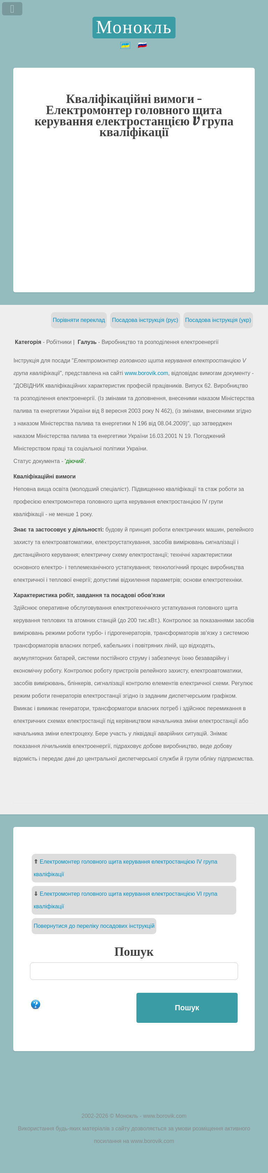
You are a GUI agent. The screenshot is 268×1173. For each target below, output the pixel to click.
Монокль (134, 27)
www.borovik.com (146, 373)
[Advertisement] (134, 215)
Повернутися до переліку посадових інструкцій (94, 926)
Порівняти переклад (79, 320)
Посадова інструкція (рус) (145, 320)
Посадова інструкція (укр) (218, 320)
